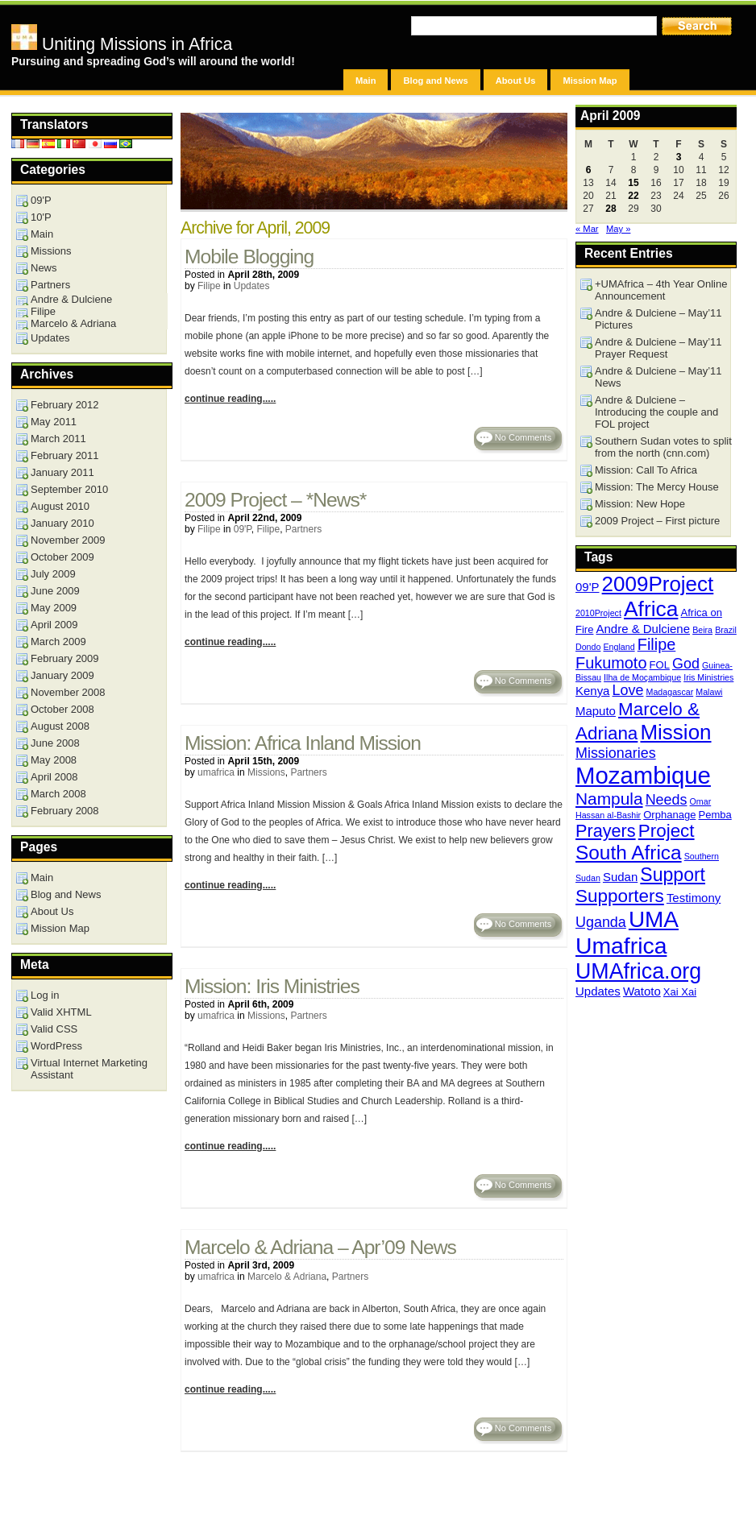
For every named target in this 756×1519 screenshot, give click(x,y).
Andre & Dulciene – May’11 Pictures (658, 319)
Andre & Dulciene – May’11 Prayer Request (658, 348)
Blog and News (435, 80)
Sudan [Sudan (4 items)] (620, 877)
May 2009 (54, 608)
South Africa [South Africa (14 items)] (628, 852)
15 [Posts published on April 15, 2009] (633, 182)
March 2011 (58, 439)
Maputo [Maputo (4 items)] (595, 711)
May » (618, 229)
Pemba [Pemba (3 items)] (715, 815)
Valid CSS (54, 1029)
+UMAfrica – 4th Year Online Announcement (661, 290)
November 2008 (68, 692)
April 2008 (54, 777)
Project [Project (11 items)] (666, 831)
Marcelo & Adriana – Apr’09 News (320, 1247)
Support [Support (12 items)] (672, 874)
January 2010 (62, 523)
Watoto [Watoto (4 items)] (642, 991)
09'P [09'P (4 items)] (587, 587)
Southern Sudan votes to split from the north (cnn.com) (663, 447)
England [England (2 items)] (619, 647)
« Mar (587, 229)
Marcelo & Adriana (286, 1276)
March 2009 (58, 641)
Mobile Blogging (249, 256)
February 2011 (65, 455)
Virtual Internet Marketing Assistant (89, 1069)
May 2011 (54, 422)
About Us (516, 80)
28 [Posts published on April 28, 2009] (610, 208)
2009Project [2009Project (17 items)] (658, 584)
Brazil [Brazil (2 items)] (726, 630)
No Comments (523, 437)
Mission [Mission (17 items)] (675, 732)
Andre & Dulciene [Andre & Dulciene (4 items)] (643, 628)
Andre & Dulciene (71, 299)
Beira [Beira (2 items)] (702, 630)
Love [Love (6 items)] (628, 690)
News (44, 268)
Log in (45, 995)
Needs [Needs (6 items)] (666, 800)
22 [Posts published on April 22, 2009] (633, 195)
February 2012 (65, 405)
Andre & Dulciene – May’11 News (658, 377)
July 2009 (53, 574)
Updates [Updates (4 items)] (598, 991)
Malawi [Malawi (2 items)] (709, 692)
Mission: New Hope (640, 504)
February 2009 (65, 658)
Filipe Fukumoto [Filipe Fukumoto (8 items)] (625, 653)
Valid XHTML (61, 1012)
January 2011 (62, 472)
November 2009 (68, 540)
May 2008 (54, 760)
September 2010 (69, 489)
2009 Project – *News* (275, 500)
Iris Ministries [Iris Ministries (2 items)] (708, 677)
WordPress (56, 1046)
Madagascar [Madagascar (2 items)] (670, 692)
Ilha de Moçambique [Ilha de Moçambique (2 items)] (642, 677)
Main (365, 80)
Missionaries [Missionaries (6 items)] (615, 753)
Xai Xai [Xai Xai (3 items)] (679, 992)
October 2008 (62, 709)
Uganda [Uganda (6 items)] (600, 922)
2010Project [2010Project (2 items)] (598, 613)
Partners (303, 529)
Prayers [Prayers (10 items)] (605, 831)
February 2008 (65, 811)
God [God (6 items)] (686, 664)
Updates (252, 286)
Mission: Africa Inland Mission (303, 743)
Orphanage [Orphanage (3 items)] (669, 815)
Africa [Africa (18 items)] (651, 609)
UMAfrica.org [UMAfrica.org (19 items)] (638, 971)
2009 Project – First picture (657, 521)
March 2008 (58, 794)
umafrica (216, 772)
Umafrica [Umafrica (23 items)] (621, 945)
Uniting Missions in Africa (121, 44)
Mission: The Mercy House (657, 487)
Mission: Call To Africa (646, 470)
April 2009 (54, 625)
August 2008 (60, 726)
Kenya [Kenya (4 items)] (592, 690)
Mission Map (590, 80)
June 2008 (55, 743)
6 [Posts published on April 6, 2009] (589, 170)
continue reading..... (230, 398)
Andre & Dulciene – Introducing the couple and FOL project (656, 412)
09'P (242, 529)
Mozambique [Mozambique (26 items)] (643, 775)
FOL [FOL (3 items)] (660, 665)
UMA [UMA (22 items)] (654, 919)
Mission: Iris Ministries (272, 986)
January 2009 (62, 675)
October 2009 (62, 557)
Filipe (209, 286)
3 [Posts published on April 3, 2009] (679, 157)
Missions (266, 772)
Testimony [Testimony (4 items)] (694, 897)
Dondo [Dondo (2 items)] (587, 647)
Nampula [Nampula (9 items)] (609, 798)
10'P (41, 217)
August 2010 (60, 506)
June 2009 (55, 591)
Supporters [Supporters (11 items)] (619, 896)
